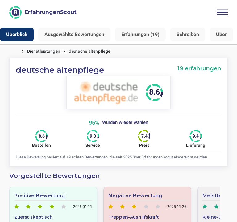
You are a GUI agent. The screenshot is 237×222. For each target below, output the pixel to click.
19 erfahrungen (199, 68)
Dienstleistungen (43, 51)
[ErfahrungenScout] (43, 12)
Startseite (15, 51)
